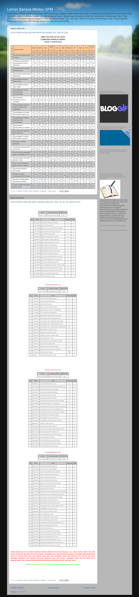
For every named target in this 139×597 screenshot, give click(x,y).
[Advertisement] (114, 57)
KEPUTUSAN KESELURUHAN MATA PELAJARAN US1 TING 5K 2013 (39, 33)
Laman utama (54, 588)
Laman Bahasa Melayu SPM (30, 9)
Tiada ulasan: (52, 191)
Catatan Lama (89, 588)
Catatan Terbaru (17, 588)
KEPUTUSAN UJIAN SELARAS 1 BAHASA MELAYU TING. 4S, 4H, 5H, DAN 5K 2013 (45, 202)
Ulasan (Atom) (21, 592)
